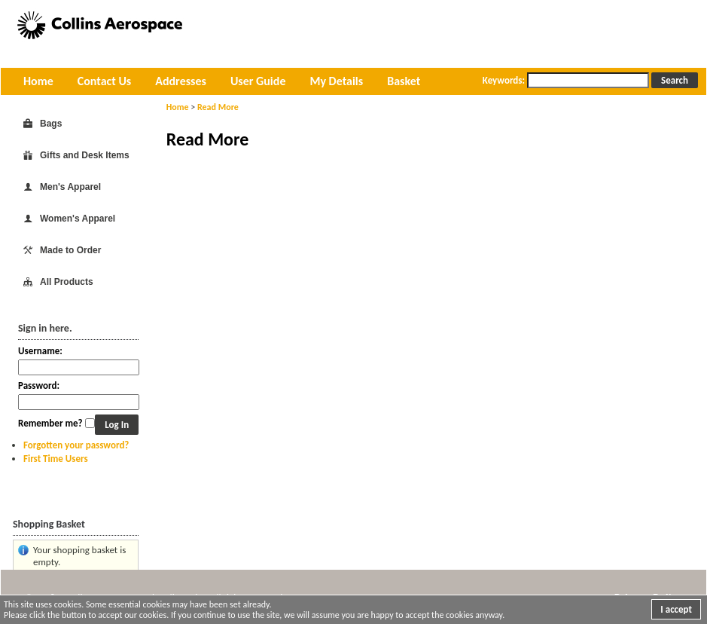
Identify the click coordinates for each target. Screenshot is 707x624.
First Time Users (55, 458)
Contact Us (104, 81)
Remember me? (50, 423)
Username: (40, 350)
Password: (38, 385)
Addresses (180, 81)
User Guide (258, 81)
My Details (336, 81)
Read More (218, 107)
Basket (403, 81)
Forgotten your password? (76, 445)
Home (38, 81)
